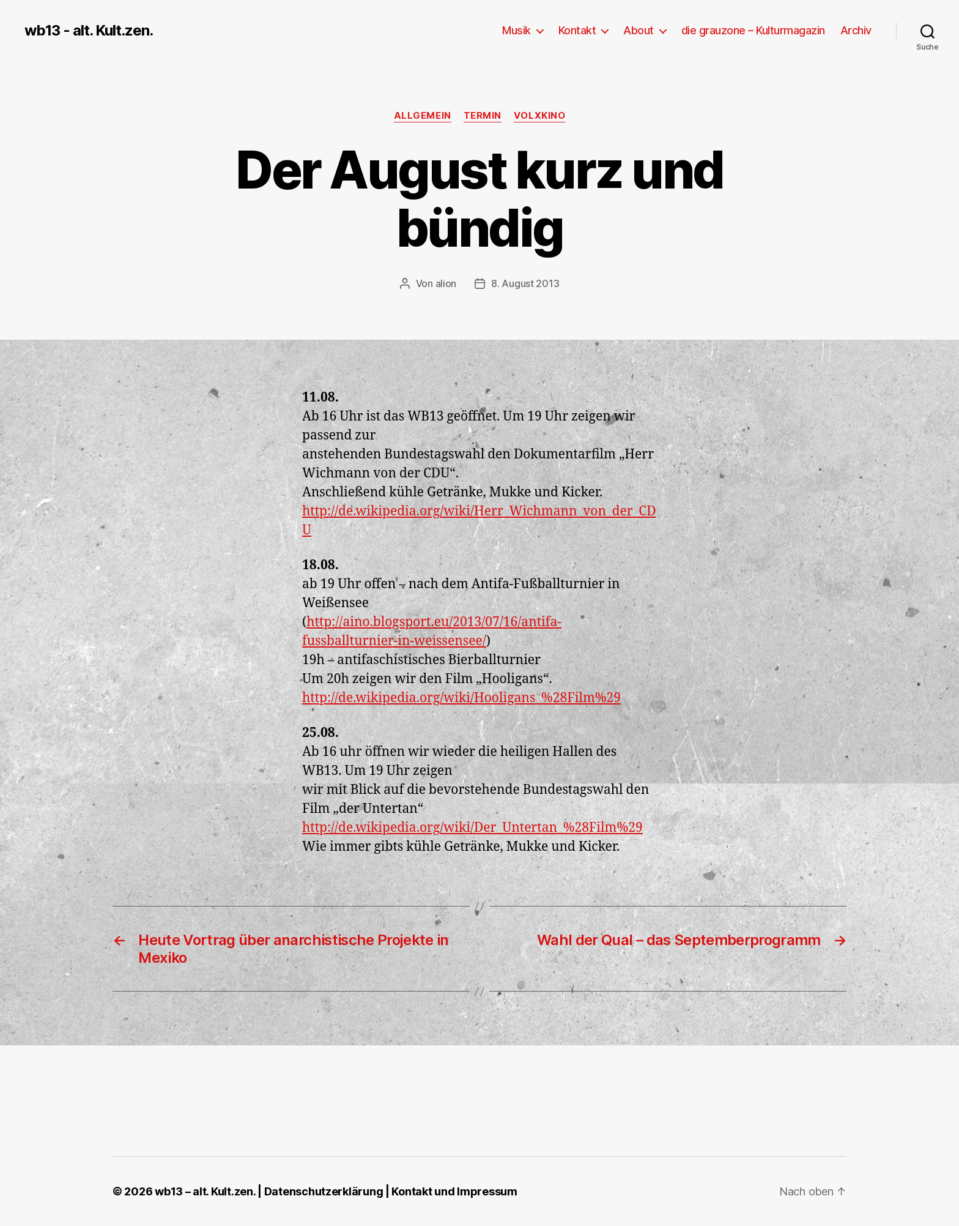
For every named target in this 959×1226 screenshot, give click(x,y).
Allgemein (422, 115)
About (638, 30)
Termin (483, 115)
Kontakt (577, 30)
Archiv (856, 30)
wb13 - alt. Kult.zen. (88, 30)
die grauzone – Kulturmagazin (753, 30)
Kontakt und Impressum (454, 1191)
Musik (516, 30)
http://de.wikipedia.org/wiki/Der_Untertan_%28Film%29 (472, 828)
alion (446, 283)
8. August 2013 (525, 283)
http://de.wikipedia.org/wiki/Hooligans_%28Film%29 (461, 698)
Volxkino (539, 115)
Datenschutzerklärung (323, 1191)
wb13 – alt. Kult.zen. (205, 1191)
